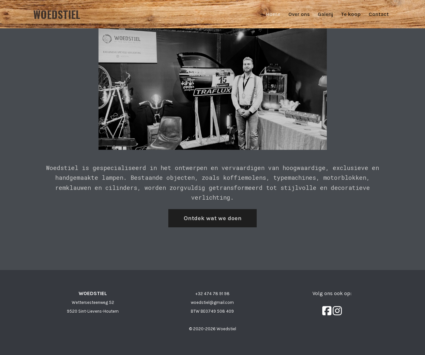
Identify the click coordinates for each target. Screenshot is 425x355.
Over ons (299, 14)
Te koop (351, 14)
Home (273, 14)
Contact (379, 14)
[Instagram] (337, 311)
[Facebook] (327, 311)
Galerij (325, 14)
